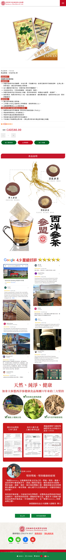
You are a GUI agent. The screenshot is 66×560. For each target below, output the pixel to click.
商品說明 (33, 156)
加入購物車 (8, 142)
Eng (46, 556)
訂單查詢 (28, 556)
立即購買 (22, 142)
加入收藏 (37, 142)
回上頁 (22, 516)
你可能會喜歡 (41, 516)
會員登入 (20, 556)
